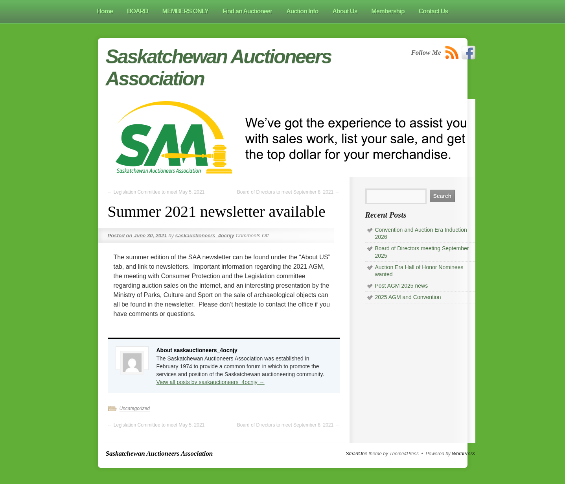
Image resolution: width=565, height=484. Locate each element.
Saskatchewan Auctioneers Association (159, 453)
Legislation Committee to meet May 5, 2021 (156, 192)
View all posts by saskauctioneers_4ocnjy (210, 382)
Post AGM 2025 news (401, 286)
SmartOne (357, 453)
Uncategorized (135, 408)
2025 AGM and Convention (408, 297)
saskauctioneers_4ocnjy (204, 235)
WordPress (463, 453)
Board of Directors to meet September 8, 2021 (288, 192)
